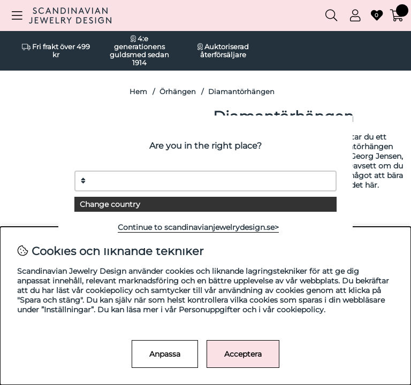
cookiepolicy (300, 309)
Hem (138, 92)
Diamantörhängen (241, 92)
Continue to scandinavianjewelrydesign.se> (198, 227)
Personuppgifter (209, 309)
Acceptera (243, 354)
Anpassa (164, 354)
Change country (110, 204)
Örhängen (177, 92)
